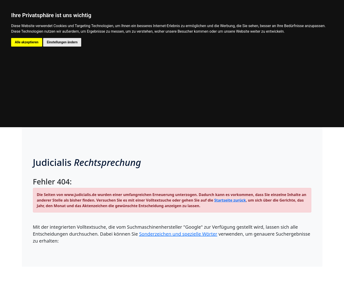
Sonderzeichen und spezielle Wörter (178, 234)
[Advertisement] (172, 81)
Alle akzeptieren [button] (27, 42)
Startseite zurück (230, 200)
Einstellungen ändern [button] (62, 42)
